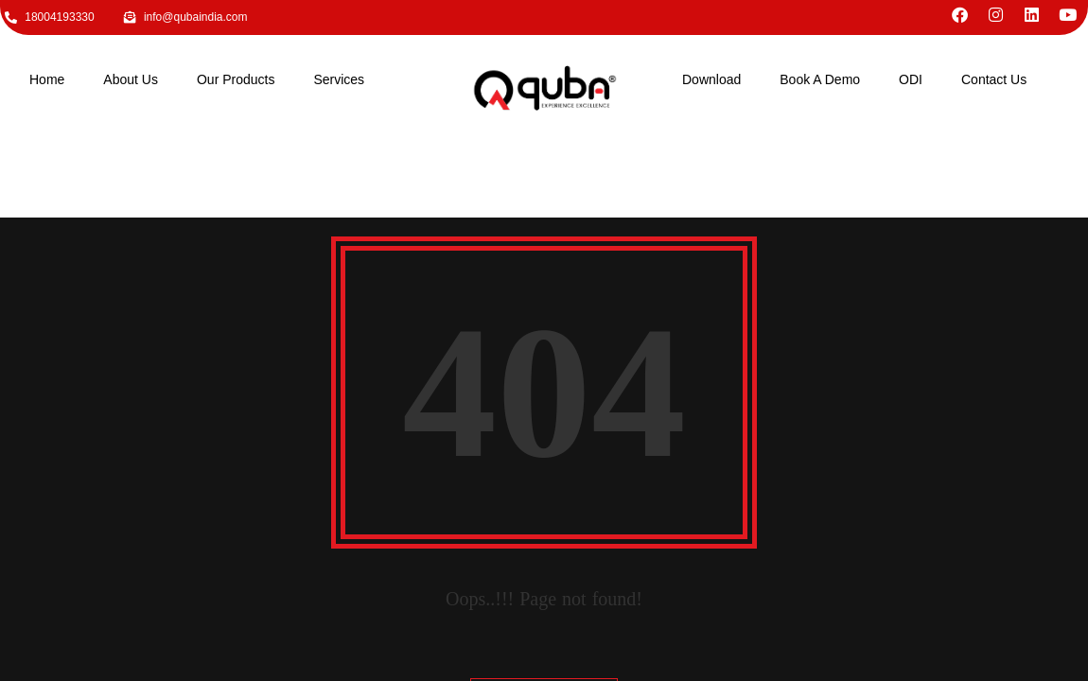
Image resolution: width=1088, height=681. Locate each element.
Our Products (235, 79)
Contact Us (994, 79)
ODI (910, 79)
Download (711, 79)
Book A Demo (820, 79)
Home (46, 79)
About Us (130, 79)
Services (338, 79)
